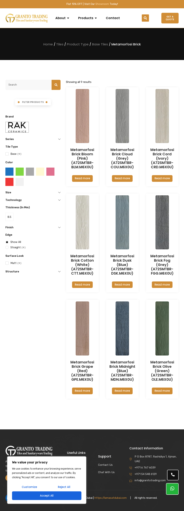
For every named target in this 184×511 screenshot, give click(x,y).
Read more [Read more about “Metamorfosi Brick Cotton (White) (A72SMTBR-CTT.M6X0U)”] (82, 284)
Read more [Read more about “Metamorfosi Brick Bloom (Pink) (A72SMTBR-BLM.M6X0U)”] (82, 178)
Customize (29, 487)
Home (48, 44)
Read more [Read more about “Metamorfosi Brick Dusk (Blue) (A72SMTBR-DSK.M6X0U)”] (122, 284)
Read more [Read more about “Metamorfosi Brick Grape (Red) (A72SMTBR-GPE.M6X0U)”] (82, 391)
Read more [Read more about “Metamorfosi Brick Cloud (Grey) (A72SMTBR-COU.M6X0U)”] (122, 178)
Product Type (78, 44)
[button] (145, 18)
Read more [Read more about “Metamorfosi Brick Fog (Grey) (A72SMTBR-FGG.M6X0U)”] (162, 284)
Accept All (47, 495)
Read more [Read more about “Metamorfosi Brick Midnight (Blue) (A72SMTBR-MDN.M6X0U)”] (122, 391)
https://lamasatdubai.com (111, 497)
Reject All (64, 487)
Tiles (59, 44)
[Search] (56, 85)
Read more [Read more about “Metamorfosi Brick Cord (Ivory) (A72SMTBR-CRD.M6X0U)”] (162, 178)
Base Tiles (100, 44)
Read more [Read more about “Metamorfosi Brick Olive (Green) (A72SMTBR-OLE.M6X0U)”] (162, 391)
